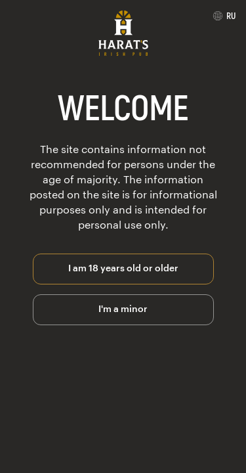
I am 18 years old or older (123, 267)
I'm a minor (123, 308)
